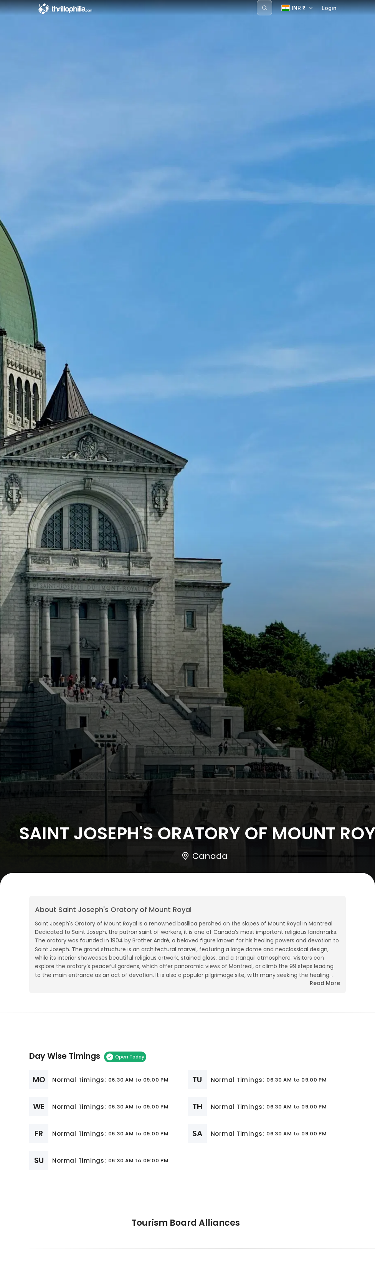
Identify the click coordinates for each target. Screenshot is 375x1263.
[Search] (264, 7)
